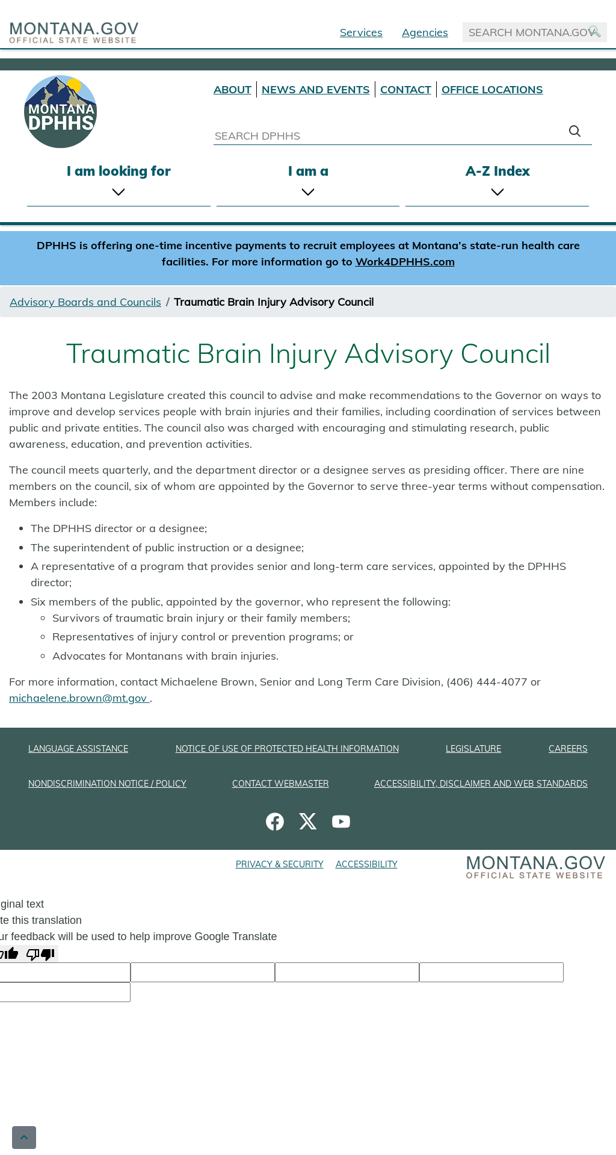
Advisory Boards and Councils (85, 302)
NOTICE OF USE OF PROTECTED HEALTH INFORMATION (287, 748)
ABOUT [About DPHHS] (232, 89)
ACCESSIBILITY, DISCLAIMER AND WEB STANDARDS (481, 783)
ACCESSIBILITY (367, 864)
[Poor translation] (40, 953)
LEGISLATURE (473, 748)
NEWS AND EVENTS (316, 89)
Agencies (425, 32)
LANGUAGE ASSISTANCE (78, 748)
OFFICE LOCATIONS (492, 89)
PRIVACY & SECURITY (280, 864)
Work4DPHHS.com (405, 261)
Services (361, 32)
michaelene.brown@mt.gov (79, 698)
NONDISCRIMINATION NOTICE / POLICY (107, 783)
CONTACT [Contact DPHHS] (405, 89)
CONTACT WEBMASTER (280, 783)
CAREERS (568, 748)
